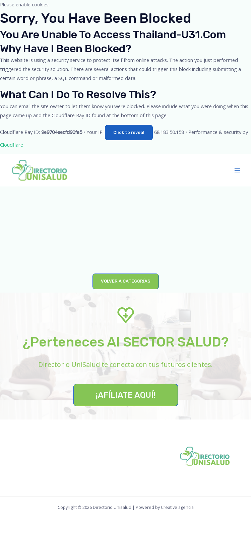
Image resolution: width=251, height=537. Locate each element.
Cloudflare (11, 144)
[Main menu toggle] (237, 170)
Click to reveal (128, 132)
